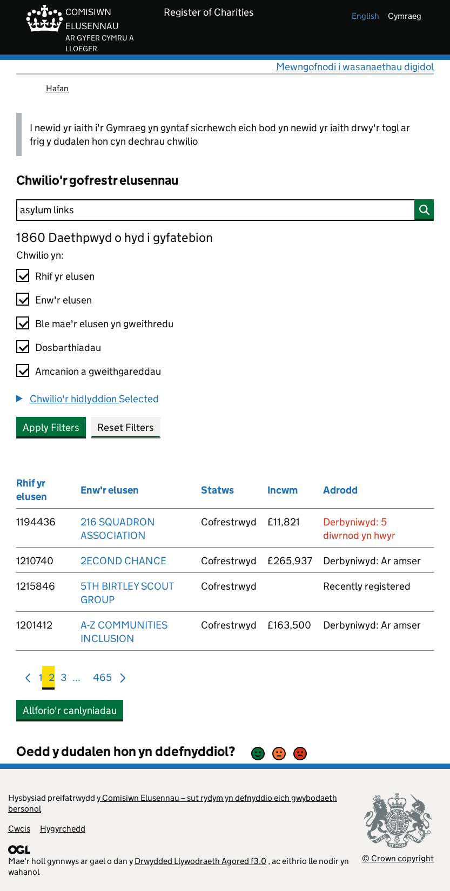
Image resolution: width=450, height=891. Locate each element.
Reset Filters (125, 427)
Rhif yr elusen (65, 276)
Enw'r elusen (63, 300)
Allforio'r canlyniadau (70, 710)
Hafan (57, 88)
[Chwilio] (225, 210)
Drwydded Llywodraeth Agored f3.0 (200, 861)
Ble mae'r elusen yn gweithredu (104, 324)
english (365, 16)
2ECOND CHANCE (123, 561)
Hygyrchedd (62, 829)
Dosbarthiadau (68, 347)
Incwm (282, 490)
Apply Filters (51, 427)
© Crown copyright (398, 858)
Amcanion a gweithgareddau (98, 371)
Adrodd (340, 490)
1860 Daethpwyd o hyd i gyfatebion (114, 237)
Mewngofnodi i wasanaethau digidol (355, 66)
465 (102, 679)
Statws (217, 490)
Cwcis (19, 829)
